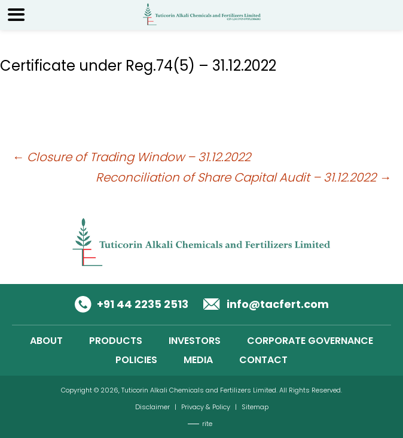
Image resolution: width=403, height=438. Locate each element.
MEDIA (198, 360)
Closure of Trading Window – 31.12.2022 (131, 157)
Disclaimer (152, 407)
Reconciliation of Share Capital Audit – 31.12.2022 (243, 177)
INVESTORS (195, 341)
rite (207, 423)
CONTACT (263, 360)
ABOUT (46, 341)
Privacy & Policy (205, 407)
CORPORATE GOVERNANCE (310, 341)
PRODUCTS (115, 341)
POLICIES (136, 360)
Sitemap (255, 407)
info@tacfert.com (278, 304)
